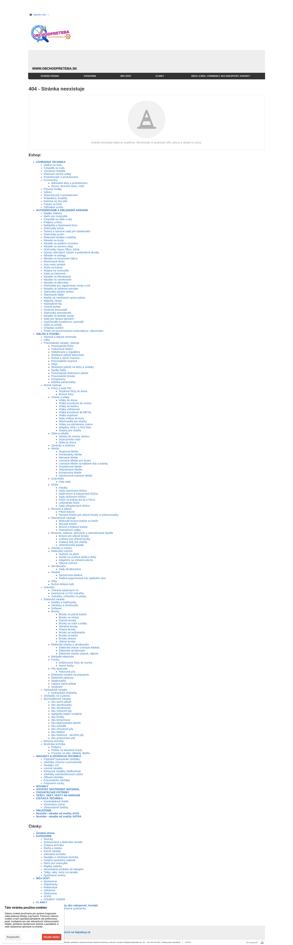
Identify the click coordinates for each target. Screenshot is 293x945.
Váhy (47, 339)
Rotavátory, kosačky (55, 198)
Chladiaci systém (54, 327)
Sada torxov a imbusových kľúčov (78, 493)
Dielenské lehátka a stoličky (60, 237)
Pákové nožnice (68, 563)
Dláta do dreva (67, 442)
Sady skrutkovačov (70, 569)
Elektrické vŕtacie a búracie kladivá (79, 647)
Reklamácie (51, 887)
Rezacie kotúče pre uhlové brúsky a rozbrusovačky (88, 514)
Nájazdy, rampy (53, 300)
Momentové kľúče (54, 261)
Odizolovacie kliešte (70, 469)
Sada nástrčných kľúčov (73, 490)
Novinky (48, 839)
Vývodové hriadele (54, 170)
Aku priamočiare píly (63, 738)
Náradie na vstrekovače (58, 279)
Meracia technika (54, 741)
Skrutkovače (58, 566)
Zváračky (49, 587)
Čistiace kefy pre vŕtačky (73, 541)
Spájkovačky (58, 680)
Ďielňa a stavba (53, 848)
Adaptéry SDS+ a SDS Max (75, 427)
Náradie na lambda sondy (59, 315)
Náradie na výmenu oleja (58, 246)
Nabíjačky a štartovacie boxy (60, 225)
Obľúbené (49, 890)
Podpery (56, 747)
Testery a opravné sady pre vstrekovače (67, 231)
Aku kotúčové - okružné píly (67, 735)
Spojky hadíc (58, 370)
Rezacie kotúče (68, 523)
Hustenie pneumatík (55, 309)
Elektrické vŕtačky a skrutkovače (70, 644)
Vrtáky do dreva (68, 400)
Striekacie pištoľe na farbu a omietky (72, 367)
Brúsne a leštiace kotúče (73, 526)
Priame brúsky (67, 629)
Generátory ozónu (54, 804)
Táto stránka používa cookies (26, 907)
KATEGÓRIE (44, 836)
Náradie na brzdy (54, 240)
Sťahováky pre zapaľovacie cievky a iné (67, 285)
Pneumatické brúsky (63, 376)
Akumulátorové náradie (57, 698)
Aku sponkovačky (61, 704)
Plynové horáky (53, 189)
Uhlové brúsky (67, 641)
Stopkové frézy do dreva (73, 391)
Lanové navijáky (53, 768)
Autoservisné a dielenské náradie (63, 842)
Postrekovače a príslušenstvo (61, 177)
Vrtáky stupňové (68, 415)
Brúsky (55, 611)
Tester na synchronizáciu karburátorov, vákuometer (73, 330)
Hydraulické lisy (53, 303)
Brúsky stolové (67, 638)
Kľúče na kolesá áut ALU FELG (77, 499)
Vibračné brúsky (68, 626)
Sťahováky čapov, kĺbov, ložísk (62, 249)
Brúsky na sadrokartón (72, 632)
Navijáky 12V (51, 765)
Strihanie (56, 608)
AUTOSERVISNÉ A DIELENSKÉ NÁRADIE (62, 210)
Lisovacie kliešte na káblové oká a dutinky (83, 463)
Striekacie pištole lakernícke (67, 354)
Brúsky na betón (68, 635)
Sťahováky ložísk (54, 228)
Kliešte (55, 448)
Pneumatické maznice (64, 361)
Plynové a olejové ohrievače (60, 336)
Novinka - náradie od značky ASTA (57, 813)
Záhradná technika (55, 854)
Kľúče (54, 484)
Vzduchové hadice (62, 348)
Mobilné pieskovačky (63, 382)
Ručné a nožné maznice (65, 357)
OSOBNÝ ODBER (54, 899)
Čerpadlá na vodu (54, 167)
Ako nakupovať (252, 942)
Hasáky (63, 487)
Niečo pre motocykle (56, 863)
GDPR (47, 896)
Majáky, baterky (53, 213)
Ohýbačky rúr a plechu (57, 695)
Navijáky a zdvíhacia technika (61, 857)
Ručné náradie (52, 851)
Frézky (55, 659)
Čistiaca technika (54, 845)
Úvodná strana (45, 833)
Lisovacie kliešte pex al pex (75, 460)
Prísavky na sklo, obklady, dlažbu (70, 753)
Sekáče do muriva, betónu (74, 436)
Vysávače (57, 686)
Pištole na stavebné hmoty (66, 750)
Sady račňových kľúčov (72, 496)
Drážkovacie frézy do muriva (75, 662)
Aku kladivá (58, 731)
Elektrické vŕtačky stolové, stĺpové (78, 653)
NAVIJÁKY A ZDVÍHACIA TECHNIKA (58, 756)
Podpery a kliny (53, 222)
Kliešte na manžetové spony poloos (64, 297)
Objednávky (51, 884)
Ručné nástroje (53, 385)
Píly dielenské (59, 668)
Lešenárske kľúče (69, 502)
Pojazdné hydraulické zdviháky (62, 759)
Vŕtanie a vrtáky (60, 397)
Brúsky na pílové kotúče (73, 614)
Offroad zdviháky (54, 777)
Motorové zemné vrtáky (57, 174)
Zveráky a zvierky (61, 548)
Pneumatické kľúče (62, 345)
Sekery (48, 192)
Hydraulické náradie (55, 689)
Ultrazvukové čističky (56, 807)
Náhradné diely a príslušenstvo (69, 183)
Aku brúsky (57, 716)
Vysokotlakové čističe (56, 801)
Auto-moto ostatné (54, 264)
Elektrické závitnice (62, 677)
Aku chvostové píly (62, 728)
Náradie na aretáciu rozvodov (61, 243)
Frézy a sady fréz (61, 388)
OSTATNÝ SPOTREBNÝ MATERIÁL (58, 789)
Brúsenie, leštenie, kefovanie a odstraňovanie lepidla (82, 532)
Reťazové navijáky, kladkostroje (62, 771)
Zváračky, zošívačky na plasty (68, 596)
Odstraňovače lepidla (71, 544)
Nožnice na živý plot (55, 201)
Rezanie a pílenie (61, 508)
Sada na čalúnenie (55, 273)
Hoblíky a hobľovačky (63, 602)
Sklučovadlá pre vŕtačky (73, 421)
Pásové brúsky (67, 620)
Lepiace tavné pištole (63, 683)
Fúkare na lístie (53, 204)
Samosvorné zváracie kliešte (75, 475)
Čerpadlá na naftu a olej (58, 219)
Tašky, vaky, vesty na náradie (61, 872)
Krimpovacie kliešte (70, 472)
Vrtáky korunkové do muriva (75, 403)
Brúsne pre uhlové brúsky (74, 535)
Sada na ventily (53, 324)
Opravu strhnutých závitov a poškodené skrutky (71, 252)
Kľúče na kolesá (53, 267)
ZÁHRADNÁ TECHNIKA (51, 161)
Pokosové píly (67, 671)
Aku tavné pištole (61, 701)
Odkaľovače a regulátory (65, 351)
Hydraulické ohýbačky (64, 692)
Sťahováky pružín (54, 234)
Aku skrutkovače (61, 707)
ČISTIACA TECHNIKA (49, 798)
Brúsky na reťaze (69, 617)
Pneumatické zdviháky (57, 780)
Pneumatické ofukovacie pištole (69, 373)
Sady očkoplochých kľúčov (74, 505)
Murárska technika (54, 744)
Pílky (54, 581)
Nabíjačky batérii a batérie (66, 713)
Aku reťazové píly (61, 710)
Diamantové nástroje (63, 517)
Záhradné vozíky (53, 207)
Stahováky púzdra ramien (59, 291)
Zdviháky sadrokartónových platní (63, 774)
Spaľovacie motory (55, 875)
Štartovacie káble (54, 294)
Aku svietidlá (58, 725)
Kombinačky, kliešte (70, 454)
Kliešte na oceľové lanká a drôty (77, 557)
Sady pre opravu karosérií (59, 318)
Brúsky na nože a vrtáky (73, 623)
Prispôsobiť (13, 937)
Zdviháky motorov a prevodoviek (63, 762)
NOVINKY (42, 786)
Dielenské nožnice (62, 551)
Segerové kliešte (68, 451)
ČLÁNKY (41, 902)
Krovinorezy (51, 180)
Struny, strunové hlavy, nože (67, 186)
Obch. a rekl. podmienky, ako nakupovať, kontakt (67, 905)
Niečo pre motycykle (56, 216)
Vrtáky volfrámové (69, 409)
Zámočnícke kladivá (70, 575)
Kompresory (58, 379)
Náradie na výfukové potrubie (61, 288)
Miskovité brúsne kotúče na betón (78, 520)
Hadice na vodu (53, 164)
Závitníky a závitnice (63, 445)
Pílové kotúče (67, 511)
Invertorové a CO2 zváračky (67, 593)
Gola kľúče (57, 478)
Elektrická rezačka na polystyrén (70, 674)
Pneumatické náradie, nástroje (61, 342)
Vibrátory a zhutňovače (64, 605)
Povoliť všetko (51, 937)
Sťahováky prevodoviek (57, 312)
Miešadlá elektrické (62, 656)
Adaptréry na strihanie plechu (76, 560)
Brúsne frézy (66, 394)
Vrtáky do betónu (69, 406)
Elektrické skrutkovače (72, 650)
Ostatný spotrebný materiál (59, 860)
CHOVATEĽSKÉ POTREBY (52, 792)
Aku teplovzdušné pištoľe (66, 722)
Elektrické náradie (54, 599)
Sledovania (50, 893)
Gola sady (65, 481)
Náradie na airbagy (55, 255)
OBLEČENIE (44, 810)
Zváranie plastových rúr (65, 590)
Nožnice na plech (69, 554)
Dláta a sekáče (60, 433)
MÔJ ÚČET (43, 878)
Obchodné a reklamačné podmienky (65, 908)
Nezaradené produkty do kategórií (64, 869)
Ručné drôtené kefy (62, 584)
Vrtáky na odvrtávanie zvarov (76, 424)
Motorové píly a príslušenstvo (61, 195)
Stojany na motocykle (56, 270)
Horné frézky (66, 665)
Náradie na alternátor (56, 282)
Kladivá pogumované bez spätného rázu (82, 578)
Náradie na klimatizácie (57, 276)
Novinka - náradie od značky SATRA (58, 816)
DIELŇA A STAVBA (48, 333)
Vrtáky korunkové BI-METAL (75, 412)
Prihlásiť (188, 942)
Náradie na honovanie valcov (61, 258)
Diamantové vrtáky (70, 529)
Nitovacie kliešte (68, 457)
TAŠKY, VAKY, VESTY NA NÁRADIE (58, 795)
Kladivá (55, 572)
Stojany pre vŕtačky (70, 430)
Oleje (54, 364)
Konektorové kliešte (70, 466)
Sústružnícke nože (70, 439)
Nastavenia (50, 881)
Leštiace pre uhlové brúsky (74, 538)
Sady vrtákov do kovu (71, 418)
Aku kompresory (60, 719)
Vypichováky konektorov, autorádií (64, 321)
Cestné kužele (52, 306)
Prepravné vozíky (54, 783)
